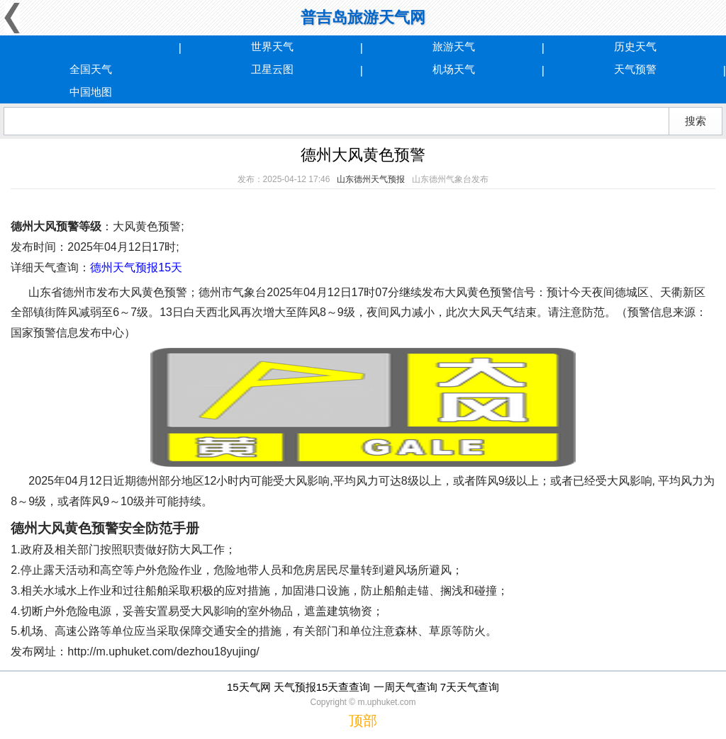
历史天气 (635, 46)
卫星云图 (272, 69)
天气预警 (635, 69)
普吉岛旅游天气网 (363, 17)
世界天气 (272, 46)
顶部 (363, 720)
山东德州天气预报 (371, 179)
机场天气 (453, 69)
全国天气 (90, 69)
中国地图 (90, 92)
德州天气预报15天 (136, 267)
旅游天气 (453, 46)
